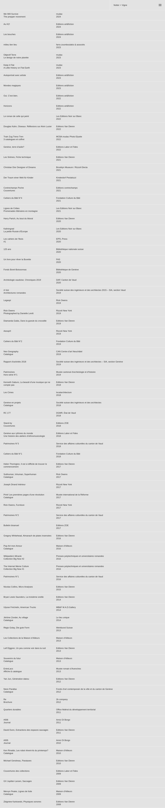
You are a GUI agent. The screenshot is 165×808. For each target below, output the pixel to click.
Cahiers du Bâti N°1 (13, 454)
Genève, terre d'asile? (14, 147)
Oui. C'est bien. (11, 96)
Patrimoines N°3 (11, 443)
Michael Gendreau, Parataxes (18, 761)
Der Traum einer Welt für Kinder (18, 178)
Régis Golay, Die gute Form (16, 628)
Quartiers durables (12, 709)
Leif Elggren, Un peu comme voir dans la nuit (25, 648)
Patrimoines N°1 (11, 576)
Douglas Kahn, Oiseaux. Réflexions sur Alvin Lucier (28, 126)
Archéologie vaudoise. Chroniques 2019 (22, 280)
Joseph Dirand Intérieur (15, 484)
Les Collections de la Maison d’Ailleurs (22, 638)
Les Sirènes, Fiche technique (17, 157)
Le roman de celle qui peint (16, 116)
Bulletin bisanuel (11, 525)
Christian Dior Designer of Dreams (20, 167)
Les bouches (9, 34)
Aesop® (7, 331)
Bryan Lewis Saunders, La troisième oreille (24, 597)
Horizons (8, 106)
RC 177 (7, 413)
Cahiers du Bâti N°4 (13, 198)
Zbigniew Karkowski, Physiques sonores (22, 802)
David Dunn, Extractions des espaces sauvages (26, 730)
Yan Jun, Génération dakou (16, 679)
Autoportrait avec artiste (15, 75)
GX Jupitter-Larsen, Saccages (18, 781)
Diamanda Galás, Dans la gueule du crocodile (25, 321)
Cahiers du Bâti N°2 (13, 341)
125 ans (7, 249)
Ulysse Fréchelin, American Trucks (20, 607)
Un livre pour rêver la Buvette (17, 259)
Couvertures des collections (17, 771)
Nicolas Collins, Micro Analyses (18, 587)
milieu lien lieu (10, 45)
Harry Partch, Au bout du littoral (18, 218)
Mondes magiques (12, 85)
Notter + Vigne (120, 5)
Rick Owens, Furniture (14, 505)
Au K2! (7, 24)
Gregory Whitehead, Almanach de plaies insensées (27, 536)
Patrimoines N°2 (11, 515)
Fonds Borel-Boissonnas (15, 269)
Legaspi (7, 300)
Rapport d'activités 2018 (15, 362)
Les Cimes (9, 392)
